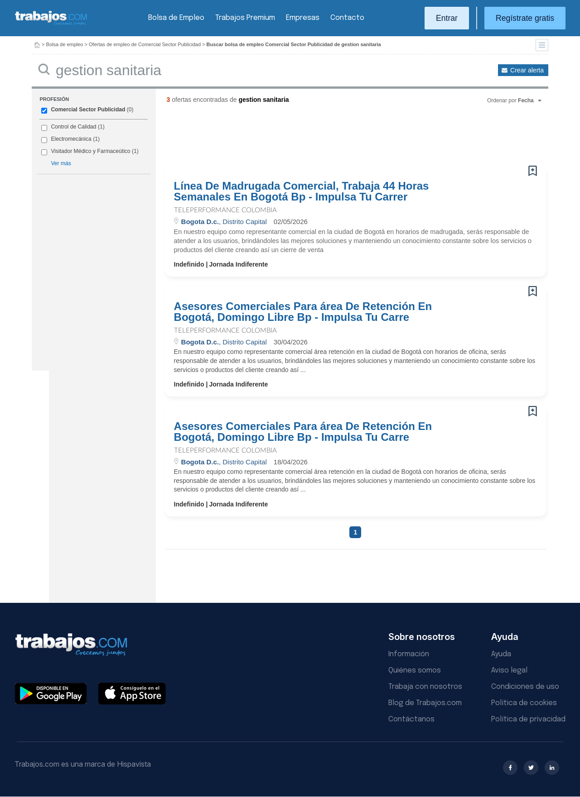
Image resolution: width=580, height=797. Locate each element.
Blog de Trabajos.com (425, 703)
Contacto (347, 18)
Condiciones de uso (525, 687)
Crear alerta (527, 70)
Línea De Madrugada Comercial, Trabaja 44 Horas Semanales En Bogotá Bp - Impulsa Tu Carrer (301, 191)
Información (408, 654)
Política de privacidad (528, 719)
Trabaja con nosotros (425, 687)
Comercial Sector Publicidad (88, 109)
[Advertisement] (337, 138)
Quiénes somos (414, 670)
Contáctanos (411, 719)
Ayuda (501, 654)
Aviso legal (509, 670)
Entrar (447, 18)
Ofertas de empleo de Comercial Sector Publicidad (145, 44)
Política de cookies (524, 703)
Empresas (302, 18)
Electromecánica (71, 139)
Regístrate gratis (525, 18)
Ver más (61, 163)
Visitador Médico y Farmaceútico (90, 151)
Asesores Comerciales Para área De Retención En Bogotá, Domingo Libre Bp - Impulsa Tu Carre (303, 312)
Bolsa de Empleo (176, 18)
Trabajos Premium (245, 18)
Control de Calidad (73, 127)
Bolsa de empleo (64, 44)
